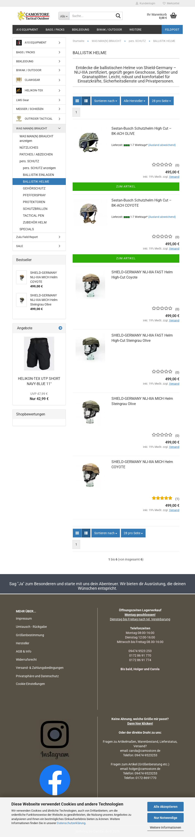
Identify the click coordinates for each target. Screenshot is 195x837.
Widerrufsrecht (26, 659)
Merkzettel (171, 3)
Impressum (24, 618)
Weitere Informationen (165, 827)
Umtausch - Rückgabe (31, 626)
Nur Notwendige (165, 818)
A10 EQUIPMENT (27, 29)
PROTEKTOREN (34, 202)
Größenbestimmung (30, 635)
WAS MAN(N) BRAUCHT (31, 128)
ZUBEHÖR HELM (35, 222)
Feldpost (172, 29)
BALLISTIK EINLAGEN (38, 175)
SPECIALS (27, 229)
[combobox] (105, 100)
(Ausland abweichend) (162, 145)
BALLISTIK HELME (36, 181)
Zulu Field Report (27, 237)
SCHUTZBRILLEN (35, 209)
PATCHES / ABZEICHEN (36, 154)
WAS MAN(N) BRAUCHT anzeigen (36, 138)
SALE (19, 246)
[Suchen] (118, 16)
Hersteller (22, 643)
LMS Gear (22, 100)
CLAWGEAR (28, 80)
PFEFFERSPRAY (34, 195)
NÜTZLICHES (29, 147)
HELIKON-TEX (29, 90)
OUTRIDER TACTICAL (34, 119)
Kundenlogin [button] (145, 3)
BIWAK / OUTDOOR (109, 29)
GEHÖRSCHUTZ (34, 188)
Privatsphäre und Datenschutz (37, 676)
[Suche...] (63, 16)
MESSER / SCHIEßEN (29, 109)
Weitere (135, 29)
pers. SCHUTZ (29, 161)
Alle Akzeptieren (166, 806)
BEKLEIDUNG (80, 29)
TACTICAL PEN (33, 215)
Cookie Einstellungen (30, 684)
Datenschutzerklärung (71, 823)
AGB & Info (23, 651)
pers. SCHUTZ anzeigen (39, 168)
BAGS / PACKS (55, 29)
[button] (77, 100)
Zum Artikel (126, 186)
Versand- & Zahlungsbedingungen (40, 668)
